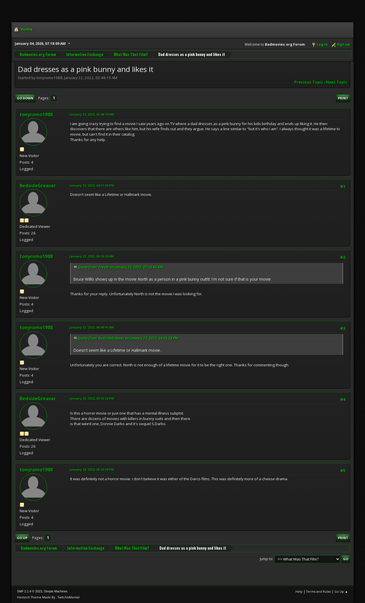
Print (343, 98)
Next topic (336, 82)
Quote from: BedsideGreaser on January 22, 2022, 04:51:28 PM (128, 338)
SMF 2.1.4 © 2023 (29, 591)
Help (299, 591)
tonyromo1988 (36, 114)
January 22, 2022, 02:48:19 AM (92, 114)
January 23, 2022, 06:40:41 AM (92, 327)
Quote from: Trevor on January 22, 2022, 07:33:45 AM (120, 267)
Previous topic (308, 82)
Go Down (25, 98)
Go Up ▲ (341, 591)
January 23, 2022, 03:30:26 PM (92, 398)
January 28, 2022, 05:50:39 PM (92, 469)
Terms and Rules (318, 591)
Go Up (22, 538)
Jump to (266, 558)
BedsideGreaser (38, 185)
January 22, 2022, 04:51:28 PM (92, 185)
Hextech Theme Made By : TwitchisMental (48, 597)
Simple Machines (55, 591)
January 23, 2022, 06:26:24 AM (92, 256)
